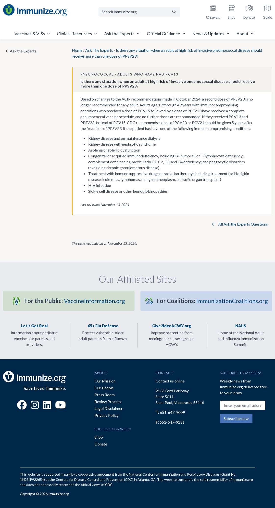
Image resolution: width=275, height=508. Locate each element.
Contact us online (170, 381)
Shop (99, 437)
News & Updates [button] (211, 33)
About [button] (245, 33)
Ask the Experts (23, 51)
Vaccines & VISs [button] (32, 33)
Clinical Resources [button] (77, 33)
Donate (101, 444)
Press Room (105, 394)
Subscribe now (236, 418)
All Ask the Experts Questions (240, 224)
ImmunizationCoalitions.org (212, 300)
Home (77, 50)
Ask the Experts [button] (122, 33)
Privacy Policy (107, 415)
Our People (104, 387)
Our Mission (105, 381)
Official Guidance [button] (166, 33)
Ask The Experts (99, 50)
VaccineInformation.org (74, 300)
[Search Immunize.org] (133, 12)
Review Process (108, 401)
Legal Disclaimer (109, 408)
